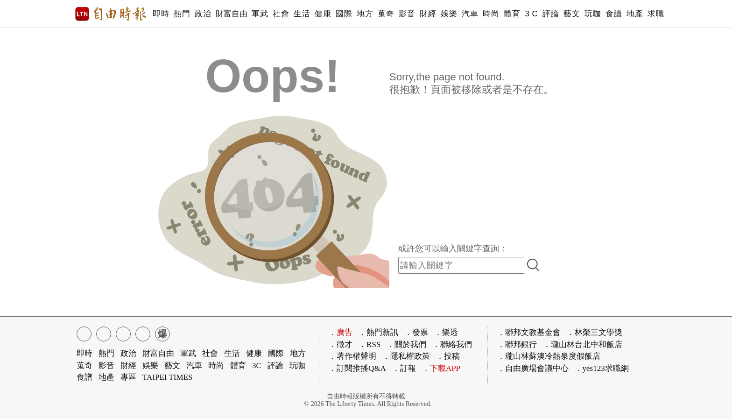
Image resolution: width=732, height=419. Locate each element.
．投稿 (448, 356)
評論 (550, 13)
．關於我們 (406, 344)
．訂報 (404, 368)
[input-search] (461, 265)
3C (256, 365)
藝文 (571, 13)
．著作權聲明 (352, 356)
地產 (634, 13)
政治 (203, 13)
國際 (344, 13)
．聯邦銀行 (517, 344)
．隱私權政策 (406, 356)
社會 (281, 13)
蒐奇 (386, 13)
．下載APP (441, 368)
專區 (128, 377)
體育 (512, 13)
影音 (407, 13)
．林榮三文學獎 (594, 332)
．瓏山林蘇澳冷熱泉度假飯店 (548, 356)
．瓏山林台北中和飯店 (582, 344)
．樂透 (446, 332)
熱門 (182, 13)
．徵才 (340, 344)
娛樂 (449, 13)
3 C (531, 13)
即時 (161, 13)
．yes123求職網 (602, 368)
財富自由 (231, 13)
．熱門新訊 (378, 332)
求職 (656, 13)
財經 (428, 13)
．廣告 (340, 332)
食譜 (613, 13)
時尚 (491, 13)
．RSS (369, 344)
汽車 (470, 13)
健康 (323, 13)
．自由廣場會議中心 (533, 368)
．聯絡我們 (452, 344)
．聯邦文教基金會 (529, 332)
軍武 (260, 13)
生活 (302, 13)
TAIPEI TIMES (167, 377)
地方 (365, 13)
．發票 (416, 332)
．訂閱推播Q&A (357, 368)
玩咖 (592, 13)
